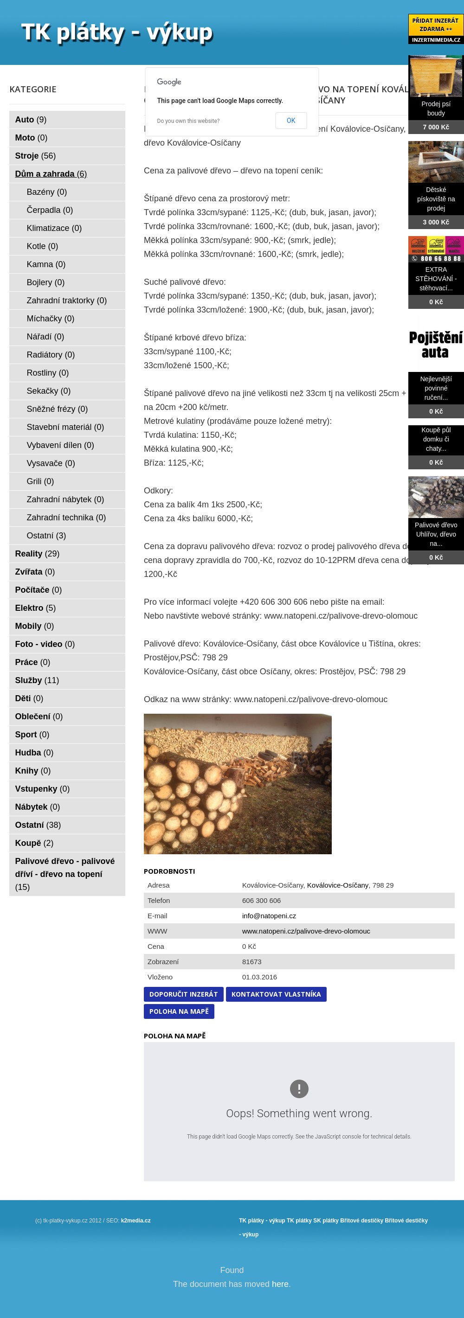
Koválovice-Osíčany (338, 885)
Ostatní (46, 535)
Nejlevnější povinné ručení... (436, 388)
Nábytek (37, 807)
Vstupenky (42, 788)
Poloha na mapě (179, 1011)
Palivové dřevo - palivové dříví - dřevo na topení (65, 874)
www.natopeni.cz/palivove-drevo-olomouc (306, 931)
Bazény (47, 192)
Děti (29, 698)
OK (291, 120)
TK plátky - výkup (262, 1220)
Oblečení (39, 716)
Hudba (34, 752)
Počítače (38, 590)
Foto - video (45, 644)
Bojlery (46, 282)
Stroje (35, 155)
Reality (37, 553)
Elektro (35, 608)
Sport (32, 734)
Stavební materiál (65, 427)
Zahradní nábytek (65, 499)
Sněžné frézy (57, 409)
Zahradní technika (66, 517)
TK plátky (299, 1220)
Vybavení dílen (60, 445)
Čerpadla (50, 210)
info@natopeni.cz (269, 916)
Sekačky (49, 391)
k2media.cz (136, 1220)
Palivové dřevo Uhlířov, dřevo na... (436, 534)
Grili (40, 481)
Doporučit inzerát (183, 994)
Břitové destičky (361, 1220)
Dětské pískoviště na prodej (436, 199)
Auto (31, 119)
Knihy (33, 770)
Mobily (34, 626)
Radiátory (51, 354)
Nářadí (45, 336)
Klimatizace (54, 228)
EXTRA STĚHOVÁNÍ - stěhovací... (436, 279)
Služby (37, 680)
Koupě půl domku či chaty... (436, 439)
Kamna (46, 264)
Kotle (42, 246)
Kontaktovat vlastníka (276, 994)
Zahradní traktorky (67, 300)
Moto (31, 137)
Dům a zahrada (51, 174)
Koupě (34, 843)
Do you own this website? (188, 121)
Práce (33, 662)
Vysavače (51, 463)
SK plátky (326, 1220)
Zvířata (35, 571)
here (280, 1284)
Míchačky (51, 318)
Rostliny (48, 372)
